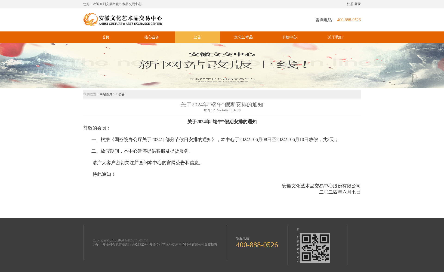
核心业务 (151, 37)
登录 (357, 4)
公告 (197, 37)
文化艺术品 (243, 37)
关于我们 (335, 37)
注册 (350, 4)
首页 (105, 37)
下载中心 (289, 37)
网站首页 (106, 94)
